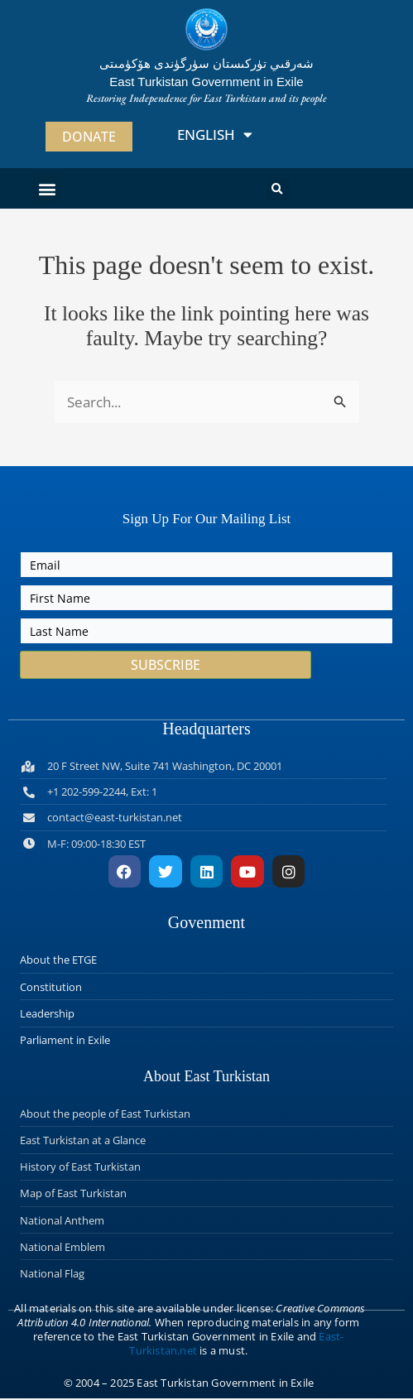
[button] (46, 188)
